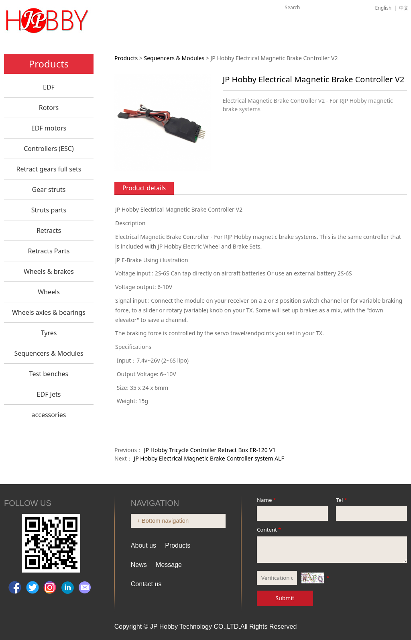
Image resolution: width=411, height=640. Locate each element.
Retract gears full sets (48, 169)
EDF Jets (49, 394)
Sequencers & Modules (48, 353)
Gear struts (49, 189)
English (383, 7)
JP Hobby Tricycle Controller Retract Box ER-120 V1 (210, 450)
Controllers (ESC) (49, 148)
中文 (404, 7)
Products (126, 58)
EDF (49, 87)
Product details (144, 188)
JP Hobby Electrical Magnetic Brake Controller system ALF (209, 458)
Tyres (49, 332)
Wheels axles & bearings (48, 312)
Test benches (48, 373)
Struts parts (49, 210)
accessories (49, 414)
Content (269, 529)
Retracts (49, 230)
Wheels (49, 291)
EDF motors (48, 128)
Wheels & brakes (49, 271)
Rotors (49, 107)
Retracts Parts (48, 251)
